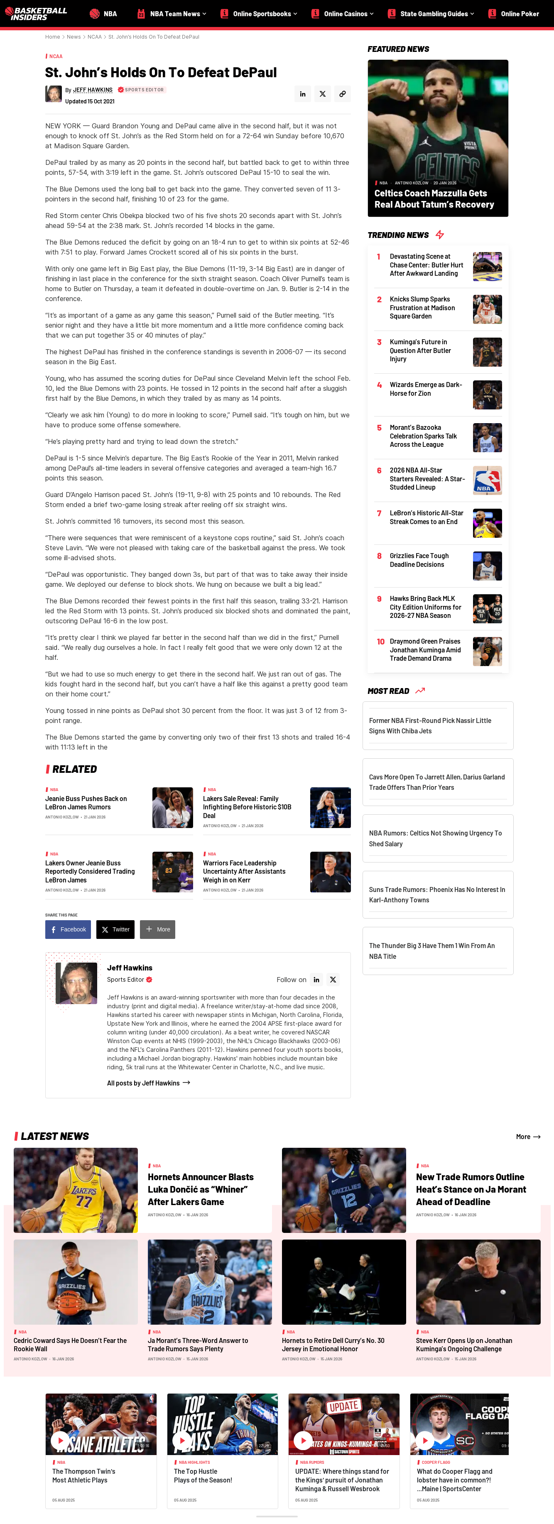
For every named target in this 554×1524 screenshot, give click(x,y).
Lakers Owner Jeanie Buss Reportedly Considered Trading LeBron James (90, 871)
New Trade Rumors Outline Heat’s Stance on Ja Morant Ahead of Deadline (471, 1188)
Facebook (73, 929)
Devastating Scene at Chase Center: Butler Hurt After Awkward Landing (426, 264)
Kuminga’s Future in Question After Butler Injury (420, 350)
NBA (54, 789)
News (74, 37)
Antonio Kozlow (62, 816)
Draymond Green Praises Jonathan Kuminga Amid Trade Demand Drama (425, 649)
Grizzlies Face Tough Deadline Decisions (419, 559)
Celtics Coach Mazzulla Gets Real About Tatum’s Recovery (434, 198)
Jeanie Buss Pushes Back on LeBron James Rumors (86, 802)
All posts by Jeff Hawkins (143, 1083)
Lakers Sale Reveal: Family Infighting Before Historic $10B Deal (247, 806)
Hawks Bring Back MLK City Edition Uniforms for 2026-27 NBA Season (425, 606)
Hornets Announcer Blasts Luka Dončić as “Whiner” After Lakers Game (201, 1188)
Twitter (121, 929)
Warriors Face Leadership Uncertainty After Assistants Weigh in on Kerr (244, 871)
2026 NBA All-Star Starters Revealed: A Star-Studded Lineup (427, 478)
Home (52, 37)
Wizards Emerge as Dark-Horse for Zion (426, 388)
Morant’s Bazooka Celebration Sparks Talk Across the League (423, 435)
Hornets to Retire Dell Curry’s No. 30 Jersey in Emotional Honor (333, 1344)
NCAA (95, 37)
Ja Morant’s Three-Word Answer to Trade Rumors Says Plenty (198, 1344)
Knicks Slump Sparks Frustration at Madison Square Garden (422, 307)
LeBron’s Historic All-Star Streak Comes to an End (426, 517)
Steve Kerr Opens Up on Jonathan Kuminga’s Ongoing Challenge (464, 1344)
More (163, 929)
